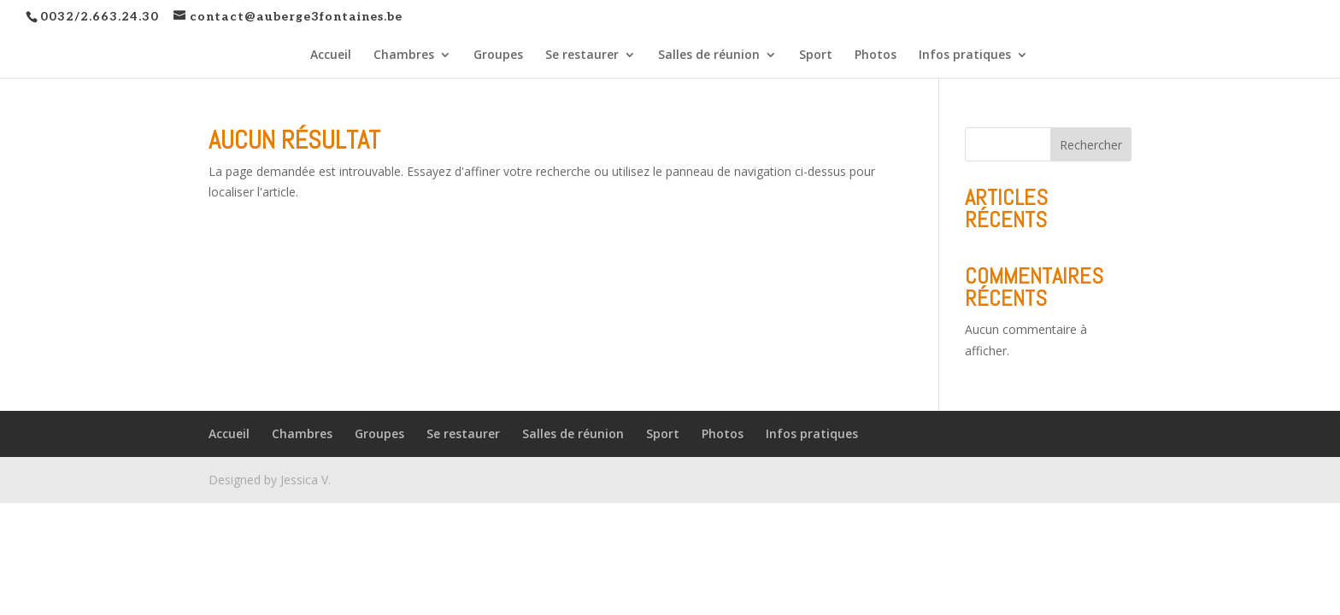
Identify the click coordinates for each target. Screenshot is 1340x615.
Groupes (498, 55)
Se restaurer (582, 55)
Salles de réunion (709, 55)
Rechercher (1091, 145)
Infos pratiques (965, 55)
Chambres (403, 55)
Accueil (330, 55)
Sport (815, 55)
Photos (875, 55)
